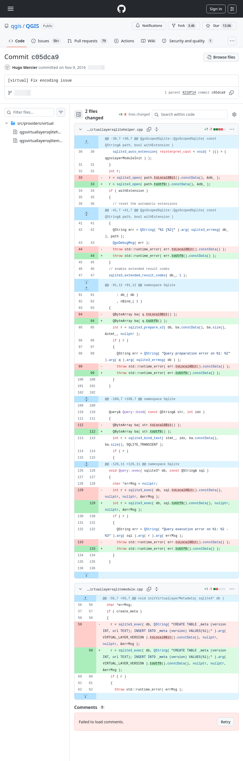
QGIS (32, 26)
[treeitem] (40, 132)
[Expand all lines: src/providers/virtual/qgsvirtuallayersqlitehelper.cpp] (162, 129)
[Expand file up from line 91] (97, 295)
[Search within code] (190, 114)
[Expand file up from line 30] (97, 142)
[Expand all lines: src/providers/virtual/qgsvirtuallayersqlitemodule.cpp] (162, 608)
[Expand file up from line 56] (96, 621)
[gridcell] (161, 142)
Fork (184, 25)
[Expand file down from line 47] (97, 288)
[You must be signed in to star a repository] (219, 26)
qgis (16, 26)
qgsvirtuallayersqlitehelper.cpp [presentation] (47, 132)
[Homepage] (121, 8)
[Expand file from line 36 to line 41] (97, 213)
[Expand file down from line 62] (96, 722)
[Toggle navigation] (11, 9)
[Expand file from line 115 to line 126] (97, 477)
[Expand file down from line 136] (97, 594)
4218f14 (189, 93)
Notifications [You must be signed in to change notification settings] (149, 25)
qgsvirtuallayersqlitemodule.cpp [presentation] (48, 140)
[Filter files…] (39, 112)
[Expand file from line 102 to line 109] (97, 412)
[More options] (232, 129)
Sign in (216, 8)
